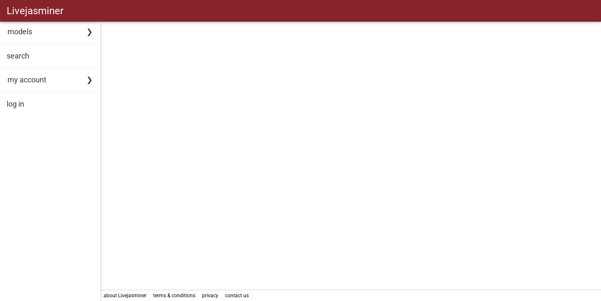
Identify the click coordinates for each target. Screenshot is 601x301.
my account (27, 79)
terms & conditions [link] (174, 295)
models (20, 31)
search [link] (18, 55)
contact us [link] (237, 295)
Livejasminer (35, 11)
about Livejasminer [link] (125, 295)
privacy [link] (210, 295)
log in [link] (15, 103)
